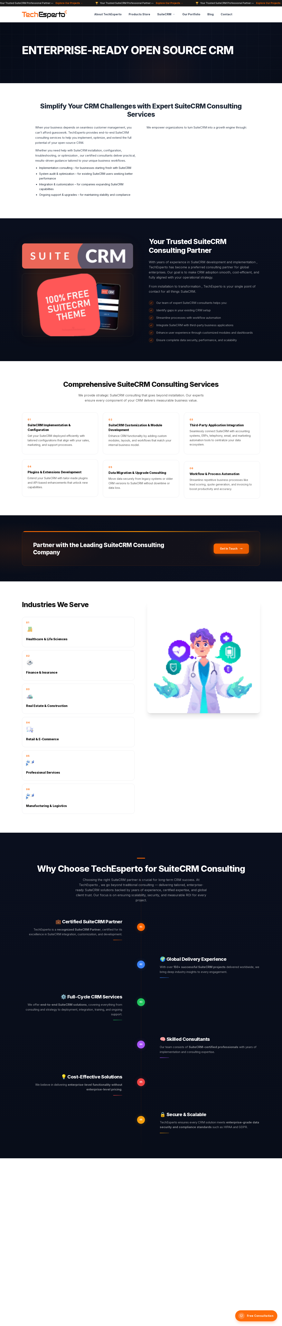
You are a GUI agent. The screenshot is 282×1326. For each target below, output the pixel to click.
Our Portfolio (191, 14)
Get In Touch (231, 550)
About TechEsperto (108, 14)
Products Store (139, 14)
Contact (226, 14)
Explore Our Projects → (72, 3)
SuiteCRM (166, 14)
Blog (210, 14)
